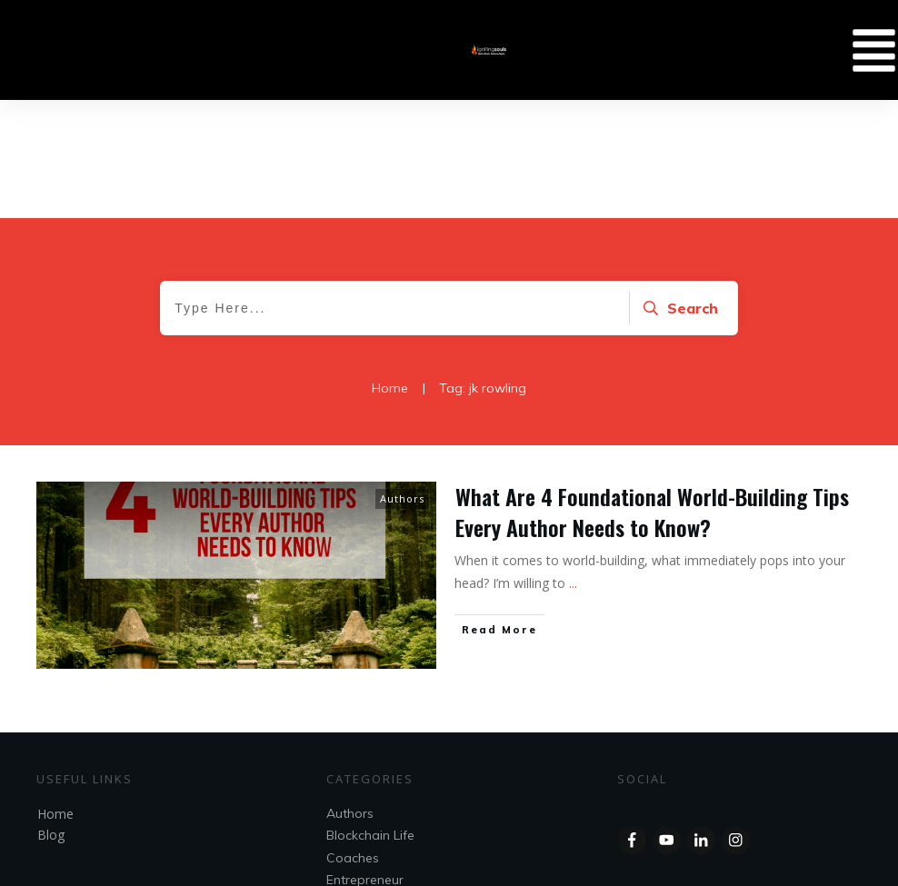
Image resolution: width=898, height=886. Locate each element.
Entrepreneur (365, 761)
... (573, 464)
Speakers (354, 783)
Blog (51, 716)
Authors (402, 380)
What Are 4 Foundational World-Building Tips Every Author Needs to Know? (652, 393)
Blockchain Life (370, 717)
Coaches (352, 740)
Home (55, 695)
